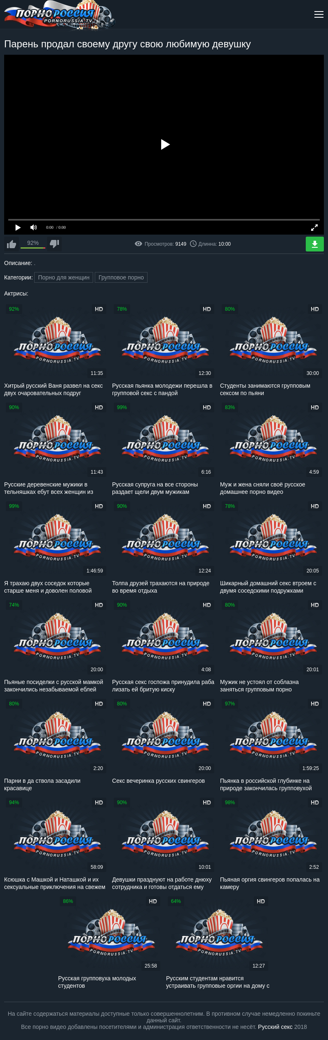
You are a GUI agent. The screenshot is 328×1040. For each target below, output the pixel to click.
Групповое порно (121, 277)
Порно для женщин (63, 277)
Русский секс (275, 1027)
